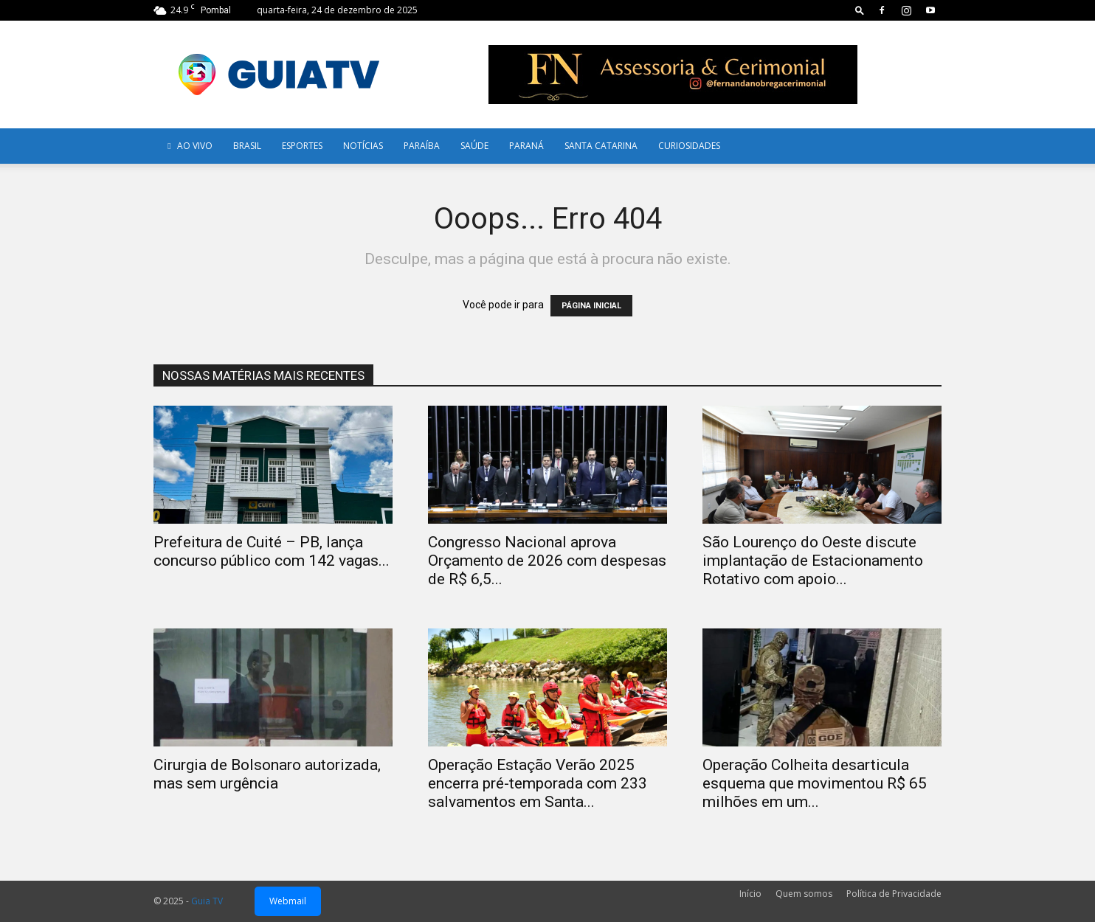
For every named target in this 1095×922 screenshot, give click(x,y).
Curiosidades (689, 145)
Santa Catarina (601, 145)
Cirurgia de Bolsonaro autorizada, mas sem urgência (267, 774)
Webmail (287, 901)
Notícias (363, 145)
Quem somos (804, 893)
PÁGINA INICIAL (591, 306)
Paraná (526, 145)
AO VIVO (188, 145)
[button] (860, 9)
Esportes (302, 145)
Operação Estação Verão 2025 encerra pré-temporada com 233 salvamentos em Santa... (537, 783)
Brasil (247, 145)
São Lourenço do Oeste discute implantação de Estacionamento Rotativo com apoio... (812, 560)
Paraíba (422, 145)
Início (750, 893)
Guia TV (207, 901)
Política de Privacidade (894, 893)
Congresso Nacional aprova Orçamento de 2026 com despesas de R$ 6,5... (547, 560)
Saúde (474, 145)
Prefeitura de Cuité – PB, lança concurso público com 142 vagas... (271, 551)
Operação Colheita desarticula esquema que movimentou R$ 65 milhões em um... (814, 783)
